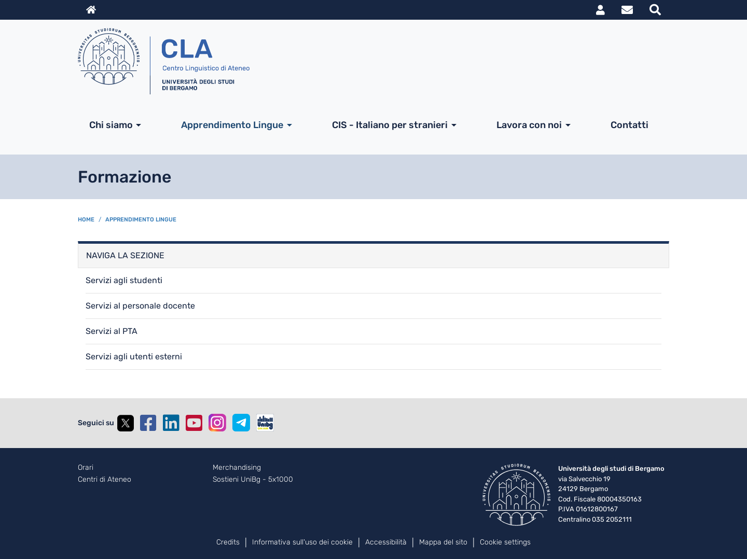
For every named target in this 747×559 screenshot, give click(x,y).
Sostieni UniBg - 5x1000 (253, 480)
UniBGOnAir (265, 422)
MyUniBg (600, 10)
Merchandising (237, 468)
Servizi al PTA (111, 331)
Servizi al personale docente (140, 306)
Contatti (629, 125)
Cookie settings (505, 542)
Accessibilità (386, 542)
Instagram (217, 422)
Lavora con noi (529, 125)
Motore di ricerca (655, 10)
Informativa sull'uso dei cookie (302, 542)
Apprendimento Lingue (232, 125)
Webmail (627, 10)
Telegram (241, 422)
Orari (85, 468)
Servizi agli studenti (124, 280)
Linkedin (171, 423)
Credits (228, 542)
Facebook (148, 423)
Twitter (125, 423)
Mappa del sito (443, 542)
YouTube (194, 423)
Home (86, 219)
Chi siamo (111, 125)
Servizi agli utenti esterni (134, 356)
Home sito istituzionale (91, 10)
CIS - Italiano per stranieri (390, 125)
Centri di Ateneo (104, 480)
